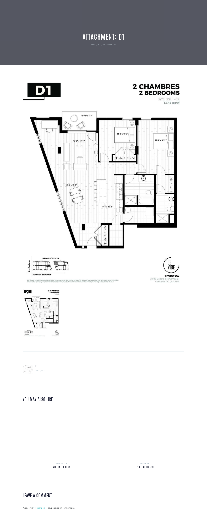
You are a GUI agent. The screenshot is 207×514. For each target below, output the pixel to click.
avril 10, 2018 (61, 463)
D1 (99, 44)
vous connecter (40, 507)
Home (93, 44)
